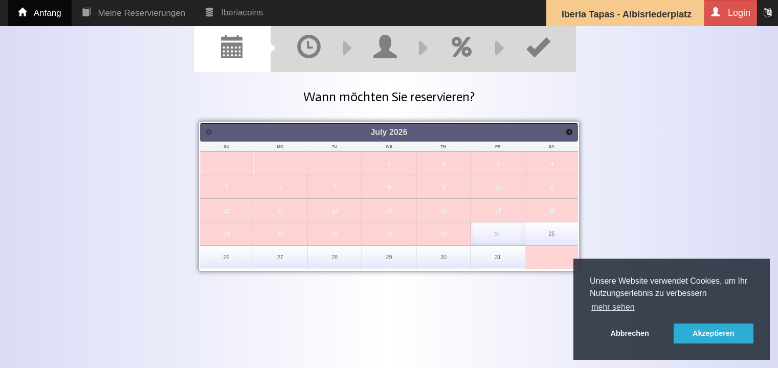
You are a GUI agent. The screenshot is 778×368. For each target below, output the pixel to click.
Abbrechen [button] (630, 333)
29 (389, 257)
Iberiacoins (234, 12)
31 (498, 257)
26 (227, 257)
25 (551, 234)
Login (730, 12)
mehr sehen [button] (613, 307)
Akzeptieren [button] (714, 333)
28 (334, 257)
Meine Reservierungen (134, 13)
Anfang (39, 13)
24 (497, 234)
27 (280, 257)
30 (443, 257)
